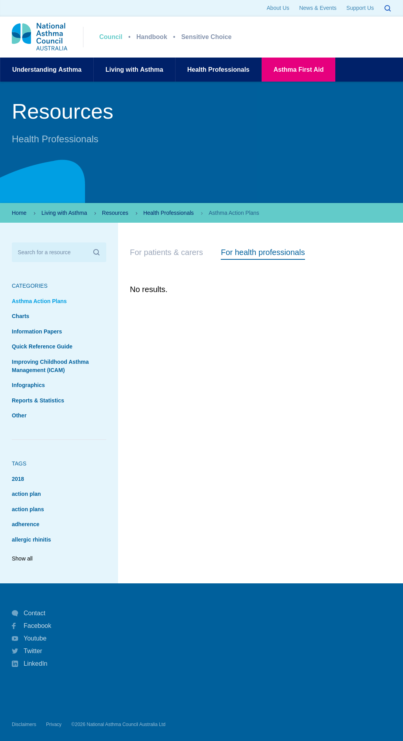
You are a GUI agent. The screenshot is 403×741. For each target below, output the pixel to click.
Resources (115, 213)
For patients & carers (166, 252)
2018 (18, 479)
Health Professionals (168, 213)
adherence (25, 524)
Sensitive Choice (206, 37)
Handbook (152, 37)
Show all (22, 558)
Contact (28, 613)
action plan (26, 494)
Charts (20, 316)
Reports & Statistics (38, 400)
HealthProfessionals (218, 69)
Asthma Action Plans (39, 301)
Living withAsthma (134, 69)
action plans (28, 509)
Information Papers (37, 331)
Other (19, 415)
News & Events (317, 8)
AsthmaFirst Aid (299, 69)
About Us (278, 8)
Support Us (360, 8)
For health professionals (263, 252)
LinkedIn (30, 664)
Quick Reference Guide (42, 346)
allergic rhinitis (31, 539)
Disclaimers (24, 724)
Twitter (27, 651)
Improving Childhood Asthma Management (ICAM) (50, 366)
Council (110, 37)
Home (19, 213)
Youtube (29, 638)
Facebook (31, 626)
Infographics (28, 385)
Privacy (53, 724)
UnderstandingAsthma (46, 69)
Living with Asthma (64, 213)
